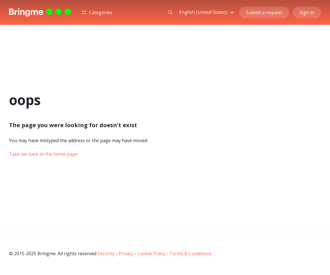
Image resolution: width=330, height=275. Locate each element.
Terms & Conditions (190, 253)
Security (106, 253)
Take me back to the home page (43, 154)
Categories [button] (97, 12)
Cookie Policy (151, 253)
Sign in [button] (307, 12)
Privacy (125, 253)
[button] (207, 12)
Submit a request (264, 12)
